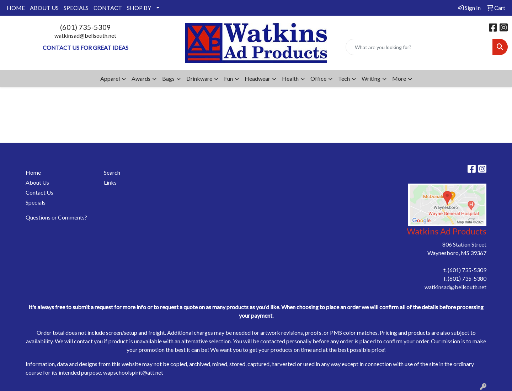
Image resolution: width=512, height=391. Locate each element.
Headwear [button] (257, 78)
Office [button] (318, 78)
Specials (36, 202)
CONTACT (108, 7)
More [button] (399, 78)
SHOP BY (139, 7)
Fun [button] (228, 78)
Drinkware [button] (199, 78)
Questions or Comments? (56, 217)
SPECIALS (76, 7)
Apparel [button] (110, 78)
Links (110, 182)
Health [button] (290, 78)
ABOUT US (44, 7)
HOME (16, 7)
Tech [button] (344, 78)
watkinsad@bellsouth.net (85, 35)
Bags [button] (168, 78)
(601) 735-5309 (85, 27)
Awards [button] (141, 78)
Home (33, 172)
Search (112, 172)
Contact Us (39, 192)
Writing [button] (371, 78)
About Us (37, 182)
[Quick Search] (419, 47)
